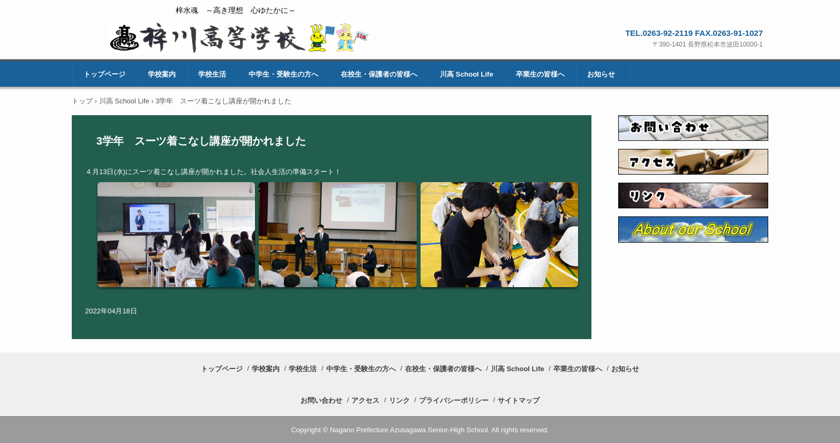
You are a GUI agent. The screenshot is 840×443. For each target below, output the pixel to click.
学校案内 (162, 74)
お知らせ (601, 74)
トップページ (104, 74)
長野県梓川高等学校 (239, 37)
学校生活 (212, 74)
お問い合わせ (321, 400)
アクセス (365, 400)
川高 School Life (466, 74)
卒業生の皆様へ (540, 74)
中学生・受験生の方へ (283, 74)
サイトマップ (518, 400)
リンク (399, 400)
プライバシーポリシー (454, 400)
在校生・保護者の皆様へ (379, 74)
